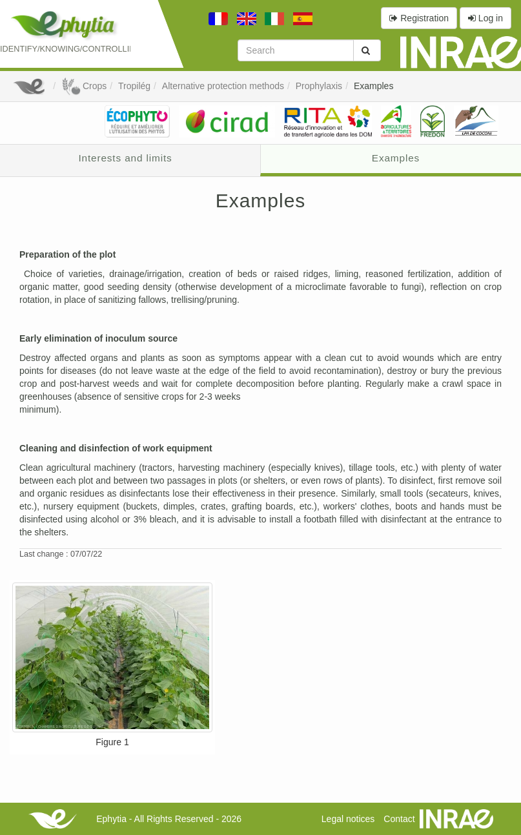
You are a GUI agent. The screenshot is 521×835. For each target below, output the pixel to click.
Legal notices (348, 819)
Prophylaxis (319, 86)
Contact (398, 819)
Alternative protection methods (223, 86)
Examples (373, 86)
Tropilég (134, 86)
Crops (84, 86)
